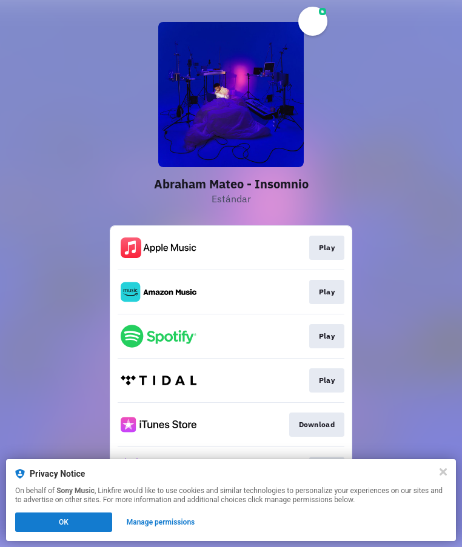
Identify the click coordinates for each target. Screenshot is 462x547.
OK (64, 522)
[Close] (443, 472)
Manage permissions (161, 522)
